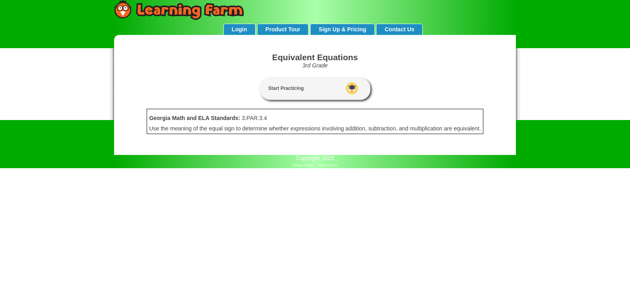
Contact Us (399, 29)
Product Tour (283, 29)
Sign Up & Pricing (342, 29)
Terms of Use (327, 165)
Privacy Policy (303, 165)
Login (239, 29)
